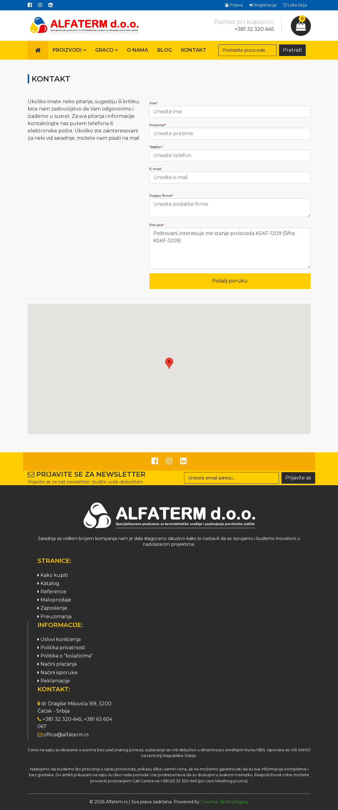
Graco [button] (106, 50)
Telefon (156, 147)
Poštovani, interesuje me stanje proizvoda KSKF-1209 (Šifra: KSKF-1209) (230, 248)
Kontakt (193, 50)
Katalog (48, 583)
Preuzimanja (54, 616)
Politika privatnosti (61, 647)
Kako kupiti (52, 575)
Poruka (156, 225)
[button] (169, 363)
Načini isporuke (57, 672)
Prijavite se (298, 478)
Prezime (157, 125)
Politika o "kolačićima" (65, 656)
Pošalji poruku (230, 281)
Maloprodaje (54, 600)
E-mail (155, 169)
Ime (153, 103)
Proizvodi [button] (69, 50)
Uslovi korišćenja (59, 639)
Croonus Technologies (224, 802)
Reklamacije (53, 681)
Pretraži (292, 50)
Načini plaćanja (57, 664)
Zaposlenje (52, 608)
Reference (51, 591)
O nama (137, 50)
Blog (164, 50)
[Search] (247, 50)
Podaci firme (161, 195)
